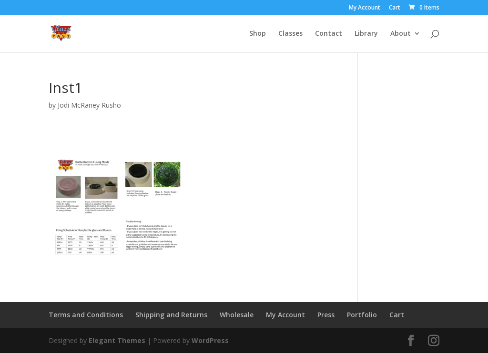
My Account (364, 8)
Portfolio (362, 314)
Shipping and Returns (171, 314)
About (400, 34)
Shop (257, 34)
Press (326, 314)
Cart (394, 8)
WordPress (210, 340)
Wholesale (237, 314)
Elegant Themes (117, 340)
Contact (328, 34)
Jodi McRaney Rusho (89, 105)
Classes (290, 34)
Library (366, 34)
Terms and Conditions (86, 314)
